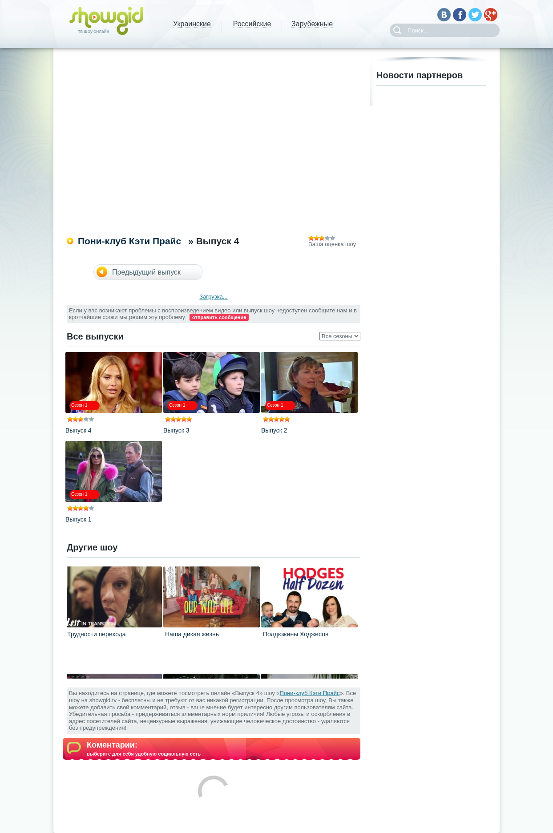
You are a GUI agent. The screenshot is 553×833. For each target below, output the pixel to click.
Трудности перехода (96, 634)
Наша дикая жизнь (192, 634)
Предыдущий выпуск (146, 272)
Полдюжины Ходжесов (295, 634)
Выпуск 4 (78, 430)
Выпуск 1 (78, 519)
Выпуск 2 (274, 430)
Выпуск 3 (176, 430)
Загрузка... (213, 296)
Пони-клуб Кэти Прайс (129, 241)
